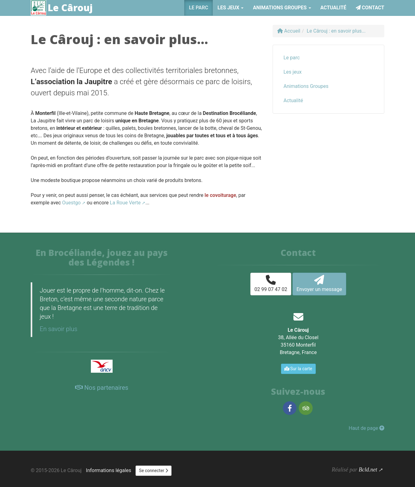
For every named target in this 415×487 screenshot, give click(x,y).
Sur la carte (298, 368)
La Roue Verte (125, 203)
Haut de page (366, 428)
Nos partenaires (101, 387)
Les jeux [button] (230, 8)
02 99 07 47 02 (270, 283)
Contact (370, 8)
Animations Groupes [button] (282, 8)
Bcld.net (368, 470)
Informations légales (108, 470)
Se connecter (153, 470)
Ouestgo (71, 203)
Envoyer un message (319, 283)
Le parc (198, 8)
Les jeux (292, 72)
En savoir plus (58, 329)
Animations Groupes (305, 86)
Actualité (333, 8)
